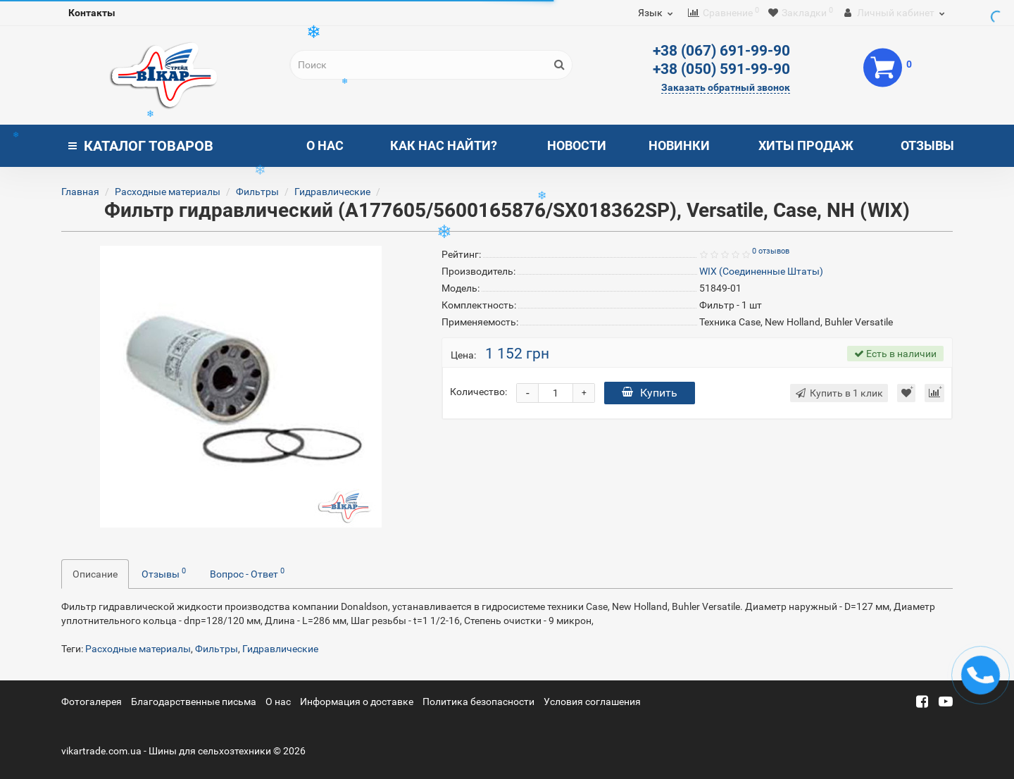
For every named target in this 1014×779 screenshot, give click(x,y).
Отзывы (927, 145)
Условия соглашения (592, 701)
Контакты (91, 12)
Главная (80, 191)
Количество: (478, 391)
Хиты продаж (805, 145)
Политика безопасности (478, 701)
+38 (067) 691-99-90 (721, 50)
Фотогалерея (91, 701)
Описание (95, 574)
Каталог (140, 145)
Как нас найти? (443, 145)
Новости (576, 145)
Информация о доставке (356, 701)
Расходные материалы (167, 191)
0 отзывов (770, 251)
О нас (325, 145)
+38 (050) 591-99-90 (721, 69)
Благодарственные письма (193, 701)
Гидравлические (332, 191)
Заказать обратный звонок (725, 87)
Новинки (679, 145)
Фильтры (257, 191)
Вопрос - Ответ (247, 572)
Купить (649, 392)
